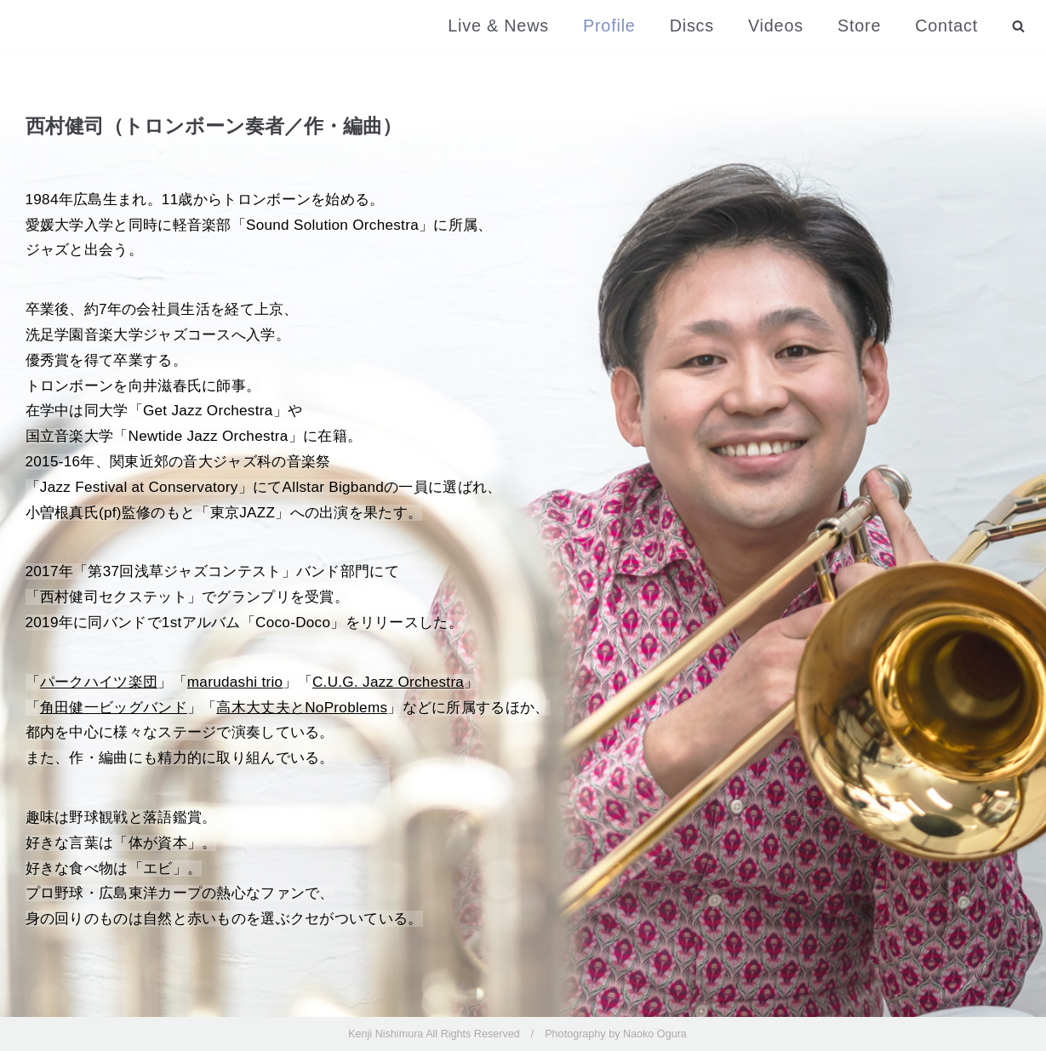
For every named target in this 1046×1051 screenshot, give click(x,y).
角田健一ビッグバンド (113, 708)
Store (859, 25)
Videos (775, 25)
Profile (609, 25)
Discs (692, 25)
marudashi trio (235, 682)
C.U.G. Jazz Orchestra (388, 682)
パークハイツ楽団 (98, 682)
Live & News (498, 25)
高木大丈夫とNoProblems (301, 708)
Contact (946, 25)
